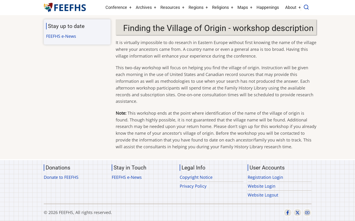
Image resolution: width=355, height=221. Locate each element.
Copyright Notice (196, 177)
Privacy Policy (193, 186)
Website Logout (263, 195)
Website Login (261, 186)
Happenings (268, 7)
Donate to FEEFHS (61, 177)
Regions (196, 7)
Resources (170, 7)
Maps (242, 7)
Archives (144, 7)
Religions (220, 7)
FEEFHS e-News (61, 36)
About (290, 7)
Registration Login (265, 177)
